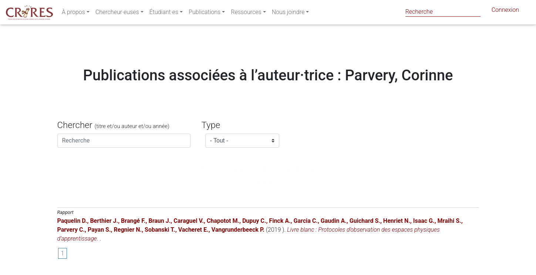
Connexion (505, 11)
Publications (204, 13)
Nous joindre (288, 13)
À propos (73, 13)
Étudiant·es (163, 13)
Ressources (246, 13)
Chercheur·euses (117, 13)
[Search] (443, 11)
